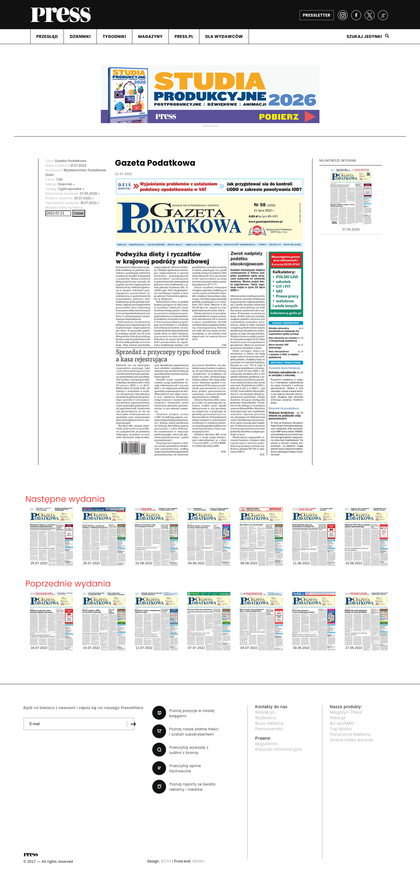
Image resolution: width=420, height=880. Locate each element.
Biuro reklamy (269, 723)
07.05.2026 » (90, 193)
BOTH (166, 861)
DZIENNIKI (80, 36)
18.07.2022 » (89, 202)
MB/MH (198, 861)
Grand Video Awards (351, 740)
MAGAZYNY (150, 36)
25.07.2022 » (84, 198)
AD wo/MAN (342, 723)
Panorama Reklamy (350, 734)
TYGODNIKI (114, 36)
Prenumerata (269, 729)
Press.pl (338, 718)
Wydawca (265, 718)
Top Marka (341, 729)
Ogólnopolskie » (71, 188)
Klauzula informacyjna (278, 749)
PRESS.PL (184, 36)
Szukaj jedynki (364, 36)
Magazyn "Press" (346, 712)
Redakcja (265, 712)
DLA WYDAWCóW (224, 36)
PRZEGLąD (47, 36)
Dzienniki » (66, 184)
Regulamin (266, 744)
